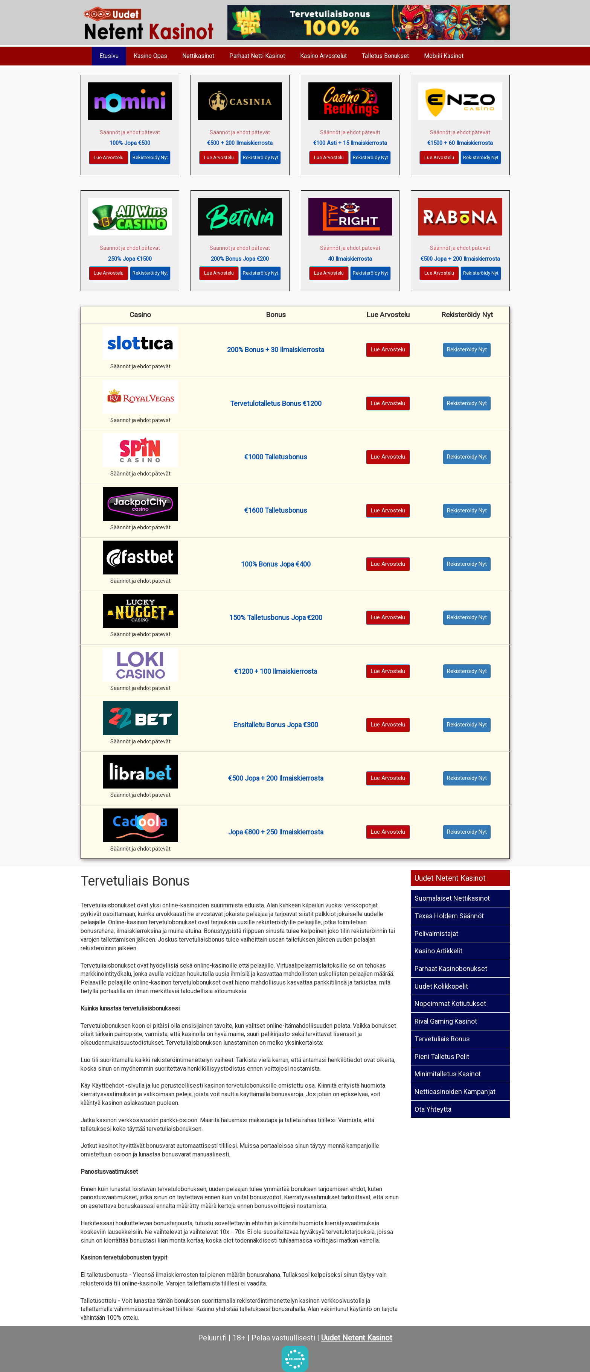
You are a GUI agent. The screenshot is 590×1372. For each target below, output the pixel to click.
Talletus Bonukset (385, 55)
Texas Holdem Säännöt (449, 916)
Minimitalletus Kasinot (448, 1074)
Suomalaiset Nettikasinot (452, 898)
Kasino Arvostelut (323, 55)
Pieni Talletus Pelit (442, 1057)
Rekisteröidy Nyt (150, 157)
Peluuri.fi (212, 1337)
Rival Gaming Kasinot (446, 1021)
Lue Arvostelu (108, 157)
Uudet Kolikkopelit (441, 986)
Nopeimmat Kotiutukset (450, 1003)
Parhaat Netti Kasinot (257, 55)
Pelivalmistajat (436, 933)
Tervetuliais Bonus (442, 1039)
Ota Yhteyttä (433, 1109)
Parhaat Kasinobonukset (451, 968)
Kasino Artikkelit (438, 951)
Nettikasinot (198, 55)
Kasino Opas (150, 55)
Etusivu (109, 55)
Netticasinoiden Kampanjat (455, 1091)
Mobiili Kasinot (443, 55)
